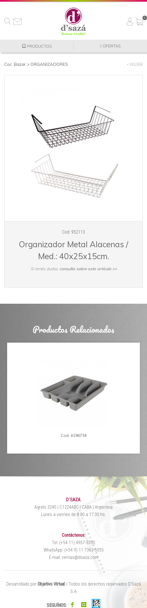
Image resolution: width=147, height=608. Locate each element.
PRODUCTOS (37, 46)
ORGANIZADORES (49, 64)
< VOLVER (135, 64)
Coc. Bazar (15, 64)
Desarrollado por (35, 584)
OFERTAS (110, 46)
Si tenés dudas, (73, 268)
